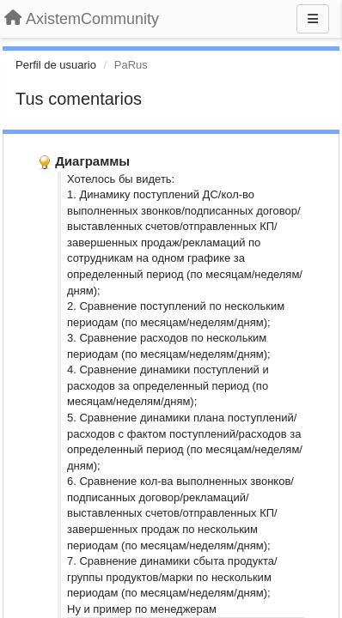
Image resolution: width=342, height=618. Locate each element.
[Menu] (312, 18)
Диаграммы (92, 161)
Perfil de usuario (55, 64)
